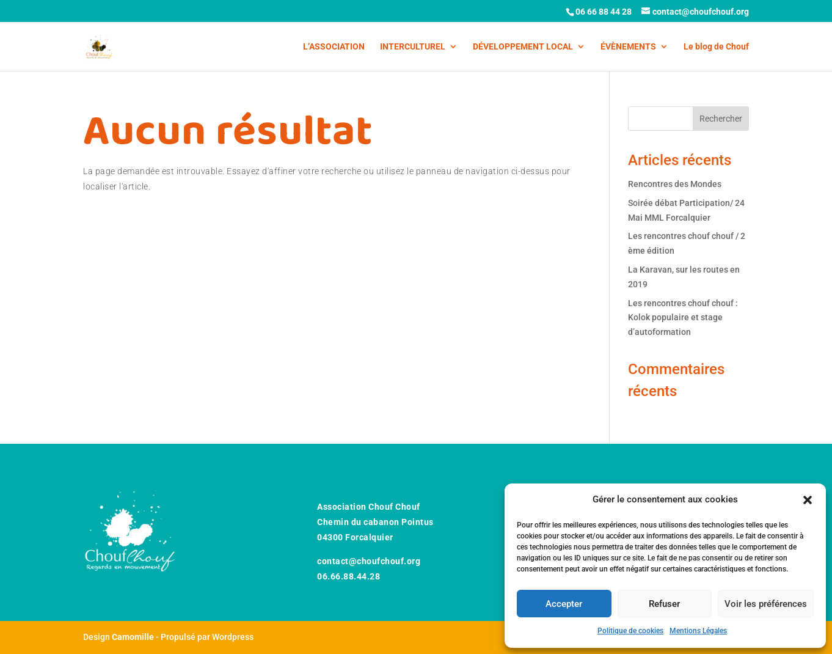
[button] (807, 500)
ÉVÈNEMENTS (628, 46)
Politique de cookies (630, 630)
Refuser (664, 603)
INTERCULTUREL (412, 46)
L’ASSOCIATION (334, 46)
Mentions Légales (698, 630)
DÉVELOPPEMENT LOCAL (523, 46)
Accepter (564, 603)
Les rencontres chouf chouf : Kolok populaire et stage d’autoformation (683, 317)
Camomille (133, 637)
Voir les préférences (765, 603)
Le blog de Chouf (716, 46)
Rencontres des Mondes (674, 184)
